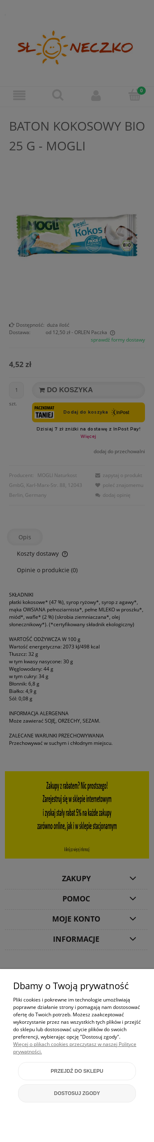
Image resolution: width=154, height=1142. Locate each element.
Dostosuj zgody (77, 1093)
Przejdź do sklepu (77, 1071)
